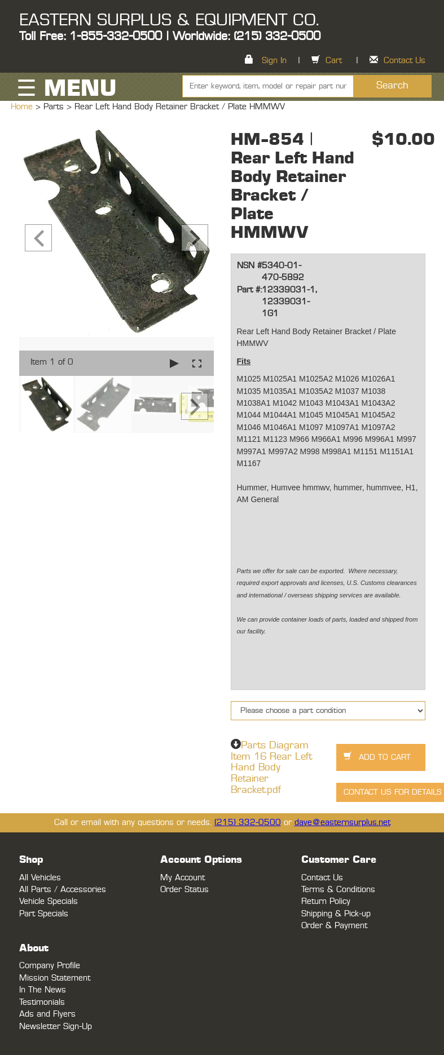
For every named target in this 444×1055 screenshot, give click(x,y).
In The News (42, 990)
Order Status (184, 889)
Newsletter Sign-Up (55, 1026)
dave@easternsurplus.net (342, 822)
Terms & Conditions (338, 889)
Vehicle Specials (48, 901)
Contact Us (404, 60)
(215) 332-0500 (247, 822)
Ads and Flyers (47, 1014)
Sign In (274, 60)
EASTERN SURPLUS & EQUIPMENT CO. (169, 20)
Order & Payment (334, 925)
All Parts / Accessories (62, 889)
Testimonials (42, 1002)
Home (23, 107)
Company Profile (49, 965)
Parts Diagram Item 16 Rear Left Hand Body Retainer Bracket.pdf (271, 768)
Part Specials (43, 914)
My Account (182, 878)
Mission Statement (54, 978)
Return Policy (325, 901)
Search (392, 86)
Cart (334, 60)
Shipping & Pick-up (336, 914)
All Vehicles (40, 878)
